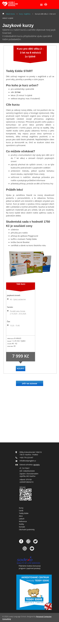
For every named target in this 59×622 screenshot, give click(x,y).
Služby (21, 524)
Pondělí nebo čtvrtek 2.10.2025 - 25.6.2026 (18, 312)
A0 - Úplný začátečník (18, 299)
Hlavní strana (10, 14)
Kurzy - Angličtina (24, 14)
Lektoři (21, 519)
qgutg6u (36, 464)
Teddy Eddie (23, 513)
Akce (21, 516)
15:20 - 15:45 (15, 325)
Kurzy (21, 508)
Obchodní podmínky (27, 529)
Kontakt (22, 527)
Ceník (21, 510)
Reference (23, 521)
